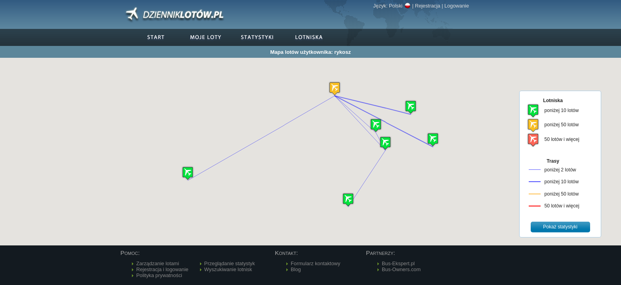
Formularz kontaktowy (315, 263)
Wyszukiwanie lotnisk (228, 269)
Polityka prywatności (159, 275)
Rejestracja (427, 6)
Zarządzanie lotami (157, 263)
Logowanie (456, 6)
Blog (296, 269)
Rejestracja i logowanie (162, 269)
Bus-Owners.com (401, 269)
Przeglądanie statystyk (229, 263)
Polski (400, 6)
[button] (334, 88)
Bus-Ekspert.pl (398, 263)
